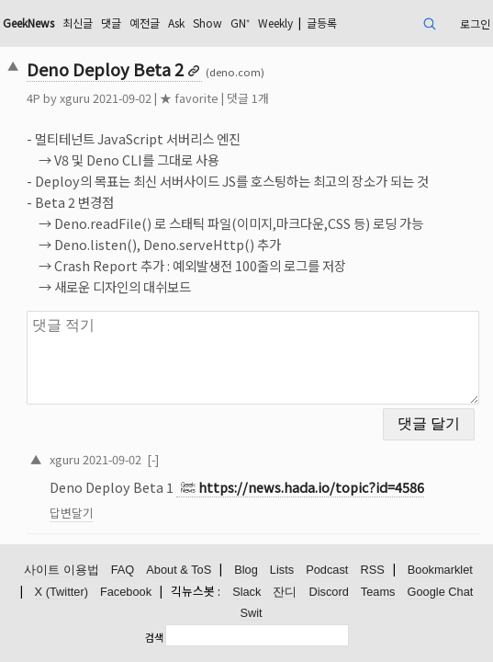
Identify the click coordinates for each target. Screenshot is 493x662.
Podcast (327, 569)
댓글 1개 (248, 98)
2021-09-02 (112, 459)
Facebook (125, 592)
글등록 (322, 22)
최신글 (77, 22)
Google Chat (441, 592)
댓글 (111, 22)
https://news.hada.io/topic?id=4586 (311, 486)
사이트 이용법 (61, 569)
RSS (372, 569)
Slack (246, 592)
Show (207, 22)
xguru (75, 98)
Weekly (275, 22)
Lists (282, 569)
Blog (246, 569)
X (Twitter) (61, 592)
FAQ (123, 569)
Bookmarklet (440, 569)
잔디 (285, 592)
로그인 (475, 23)
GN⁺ (240, 22)
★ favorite (189, 98)
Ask (176, 22)
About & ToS (178, 569)
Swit (251, 613)
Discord (328, 592)
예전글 (144, 22)
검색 (154, 637)
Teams (378, 592)
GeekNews (28, 22)
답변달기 (72, 512)
